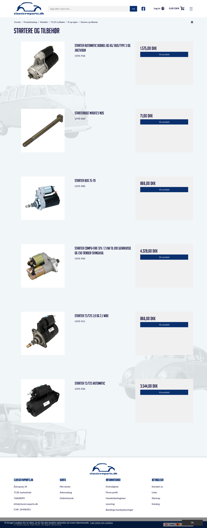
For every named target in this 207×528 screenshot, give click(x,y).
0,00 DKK (176, 8)
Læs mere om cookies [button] (101, 522)
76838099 (19, 498)
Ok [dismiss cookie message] (192, 522)
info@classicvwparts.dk (26, 503)
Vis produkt (164, 54)
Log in (159, 8)
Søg (133, 9)
